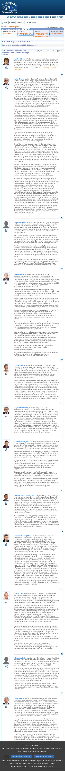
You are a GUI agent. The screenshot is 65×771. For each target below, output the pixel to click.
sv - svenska (62, 17)
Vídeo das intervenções (48, 51)
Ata (61, 51)
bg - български (8, 17)
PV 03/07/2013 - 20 (25, 33)
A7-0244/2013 (7, 33)
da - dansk (15, 17)
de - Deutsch (18, 17)
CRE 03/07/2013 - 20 (26, 34)
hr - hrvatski (32, 17)
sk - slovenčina (55, 17)
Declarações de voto (41, 36)
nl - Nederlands (46, 17)
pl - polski (48, 17)
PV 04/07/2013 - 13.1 (41, 33)
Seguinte (20, 22)
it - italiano (34, 17)
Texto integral (32, 22)
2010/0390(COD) (14, 27)
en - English (25, 17)
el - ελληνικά (22, 17)
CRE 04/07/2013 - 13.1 (42, 34)
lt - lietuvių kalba (39, 17)
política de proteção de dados (38, 767)
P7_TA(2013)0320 (56, 33)
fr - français (27, 17)
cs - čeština (13, 17)
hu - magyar (41, 17)
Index (5, 22)
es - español (11, 17)
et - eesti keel (20, 17)
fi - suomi (60, 17)
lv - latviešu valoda (36, 17)
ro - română (53, 17)
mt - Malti (43, 17)
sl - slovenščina (57, 17)
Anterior (13, 22)
